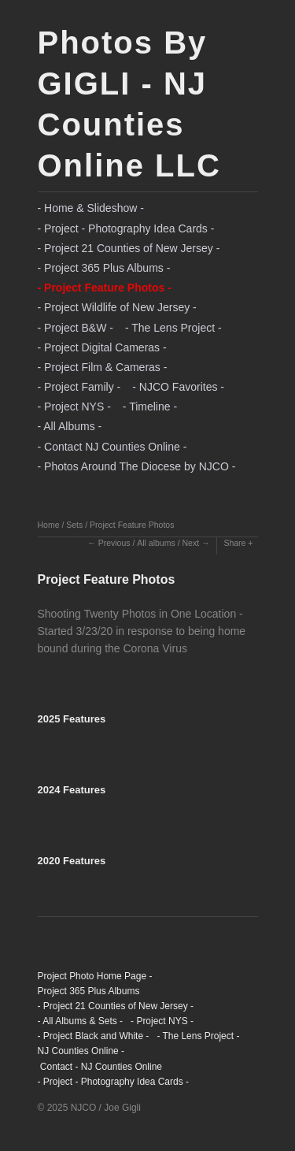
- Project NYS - (74, 406)
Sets (74, 524)
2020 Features (72, 861)
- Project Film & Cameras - (103, 367)
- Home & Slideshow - (91, 208)
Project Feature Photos (132, 524)
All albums (156, 543)
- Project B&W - (75, 327)
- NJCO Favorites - (178, 387)
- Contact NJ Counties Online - (112, 446)
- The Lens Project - (173, 327)
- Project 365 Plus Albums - (104, 268)
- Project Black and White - (93, 1035)
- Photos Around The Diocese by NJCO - (137, 466)
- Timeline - (150, 406)
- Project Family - (79, 387)
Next (190, 543)
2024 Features (72, 790)
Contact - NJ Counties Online (100, 1066)
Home (49, 524)
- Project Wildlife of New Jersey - (117, 307)
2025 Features (72, 719)
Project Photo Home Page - (95, 976)
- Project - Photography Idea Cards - (126, 228)
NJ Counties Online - (81, 1050)
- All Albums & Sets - (81, 1021)
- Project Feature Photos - (104, 287)
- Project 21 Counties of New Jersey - (129, 248)
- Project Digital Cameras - (102, 347)
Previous (114, 543)
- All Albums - (70, 426)
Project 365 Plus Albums (89, 991)
